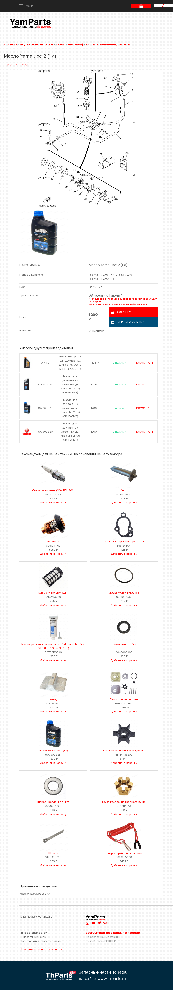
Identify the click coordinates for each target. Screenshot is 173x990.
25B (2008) (75, 44)
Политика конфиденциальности (41, 949)
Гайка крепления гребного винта (124, 801)
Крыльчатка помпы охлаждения (123, 750)
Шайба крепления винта (53, 801)
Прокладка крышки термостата (124, 541)
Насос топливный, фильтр (108, 44)
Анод (124, 490)
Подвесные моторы (36, 44)
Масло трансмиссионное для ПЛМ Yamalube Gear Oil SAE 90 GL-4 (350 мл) (53, 646)
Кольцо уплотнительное (124, 592)
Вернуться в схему (16, 64)
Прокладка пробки (124, 644)
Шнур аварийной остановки (124, 853)
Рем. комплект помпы (124, 699)
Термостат (53, 541)
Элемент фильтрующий (53, 592)
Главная (10, 44)
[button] (26, 6)
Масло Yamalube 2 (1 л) (53, 750)
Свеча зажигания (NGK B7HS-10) (53, 490)
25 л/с (60, 44)
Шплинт (53, 853)
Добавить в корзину (53, 502)
